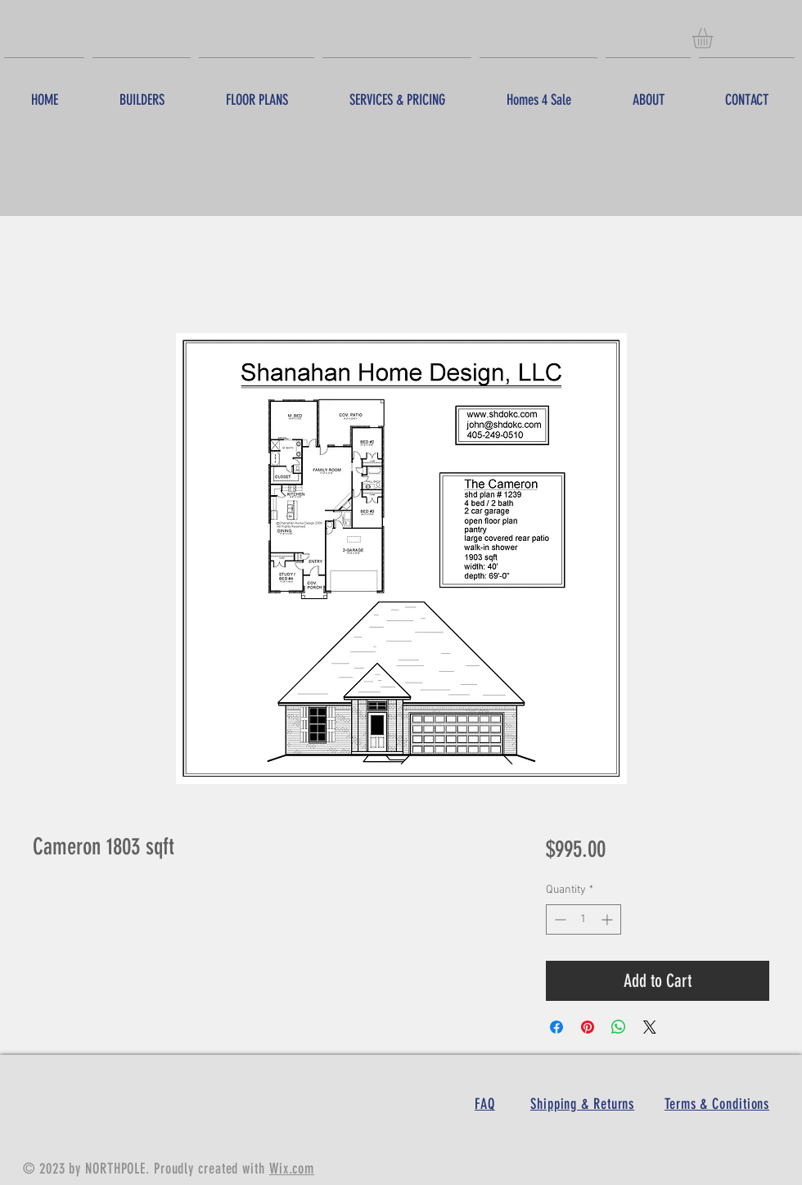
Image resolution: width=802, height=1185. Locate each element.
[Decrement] (558, 919)
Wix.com (291, 1169)
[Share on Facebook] (556, 1027)
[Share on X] (650, 1027)
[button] (714, 38)
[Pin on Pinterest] (587, 1027)
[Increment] (608, 919)
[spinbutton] (583, 919)
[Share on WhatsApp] (619, 1027)
